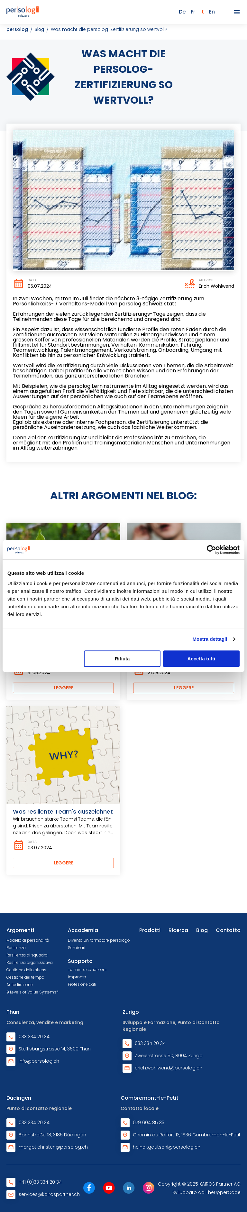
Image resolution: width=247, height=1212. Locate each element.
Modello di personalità (27, 940)
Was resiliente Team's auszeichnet (63, 811)
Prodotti (149, 930)
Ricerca (178, 930)
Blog (39, 29)
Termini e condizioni (87, 969)
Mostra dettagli (209, 639)
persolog (17, 29)
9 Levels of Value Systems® (32, 992)
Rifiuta (122, 658)
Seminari (76, 947)
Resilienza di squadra (27, 955)
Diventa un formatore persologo (99, 940)
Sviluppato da (206, 1192)
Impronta (77, 977)
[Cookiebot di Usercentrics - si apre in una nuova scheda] (211, 550)
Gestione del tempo (25, 977)
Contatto (228, 930)
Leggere (63, 688)
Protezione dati (82, 984)
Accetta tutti (201, 658)
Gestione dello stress (26, 970)
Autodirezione (19, 984)
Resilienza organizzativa (29, 962)
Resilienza (16, 947)
